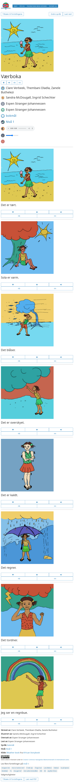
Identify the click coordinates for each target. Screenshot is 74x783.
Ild (45, 771)
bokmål (11, 116)
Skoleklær (5, 771)
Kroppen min (6, 768)
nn (20, 82)
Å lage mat (38, 768)
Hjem (15, 6)
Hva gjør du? (18, 771)
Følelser (56, 768)
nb (14, 82)
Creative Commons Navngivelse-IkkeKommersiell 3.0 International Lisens (46, 760)
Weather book (13, 752)
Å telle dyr (29, 768)
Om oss (22, 6)
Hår (41, 771)
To (11, 771)
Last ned (67, 14)
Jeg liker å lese (52, 771)
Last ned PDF (31, 779)
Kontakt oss (53, 6)
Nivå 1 (10, 122)
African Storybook (31, 752)
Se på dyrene (65, 768)
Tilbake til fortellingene (12, 14)
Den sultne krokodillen (31, 771)
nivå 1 (26, 763)
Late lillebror (48, 768)
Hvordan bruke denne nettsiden (37, 6)
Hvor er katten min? (18, 768)
